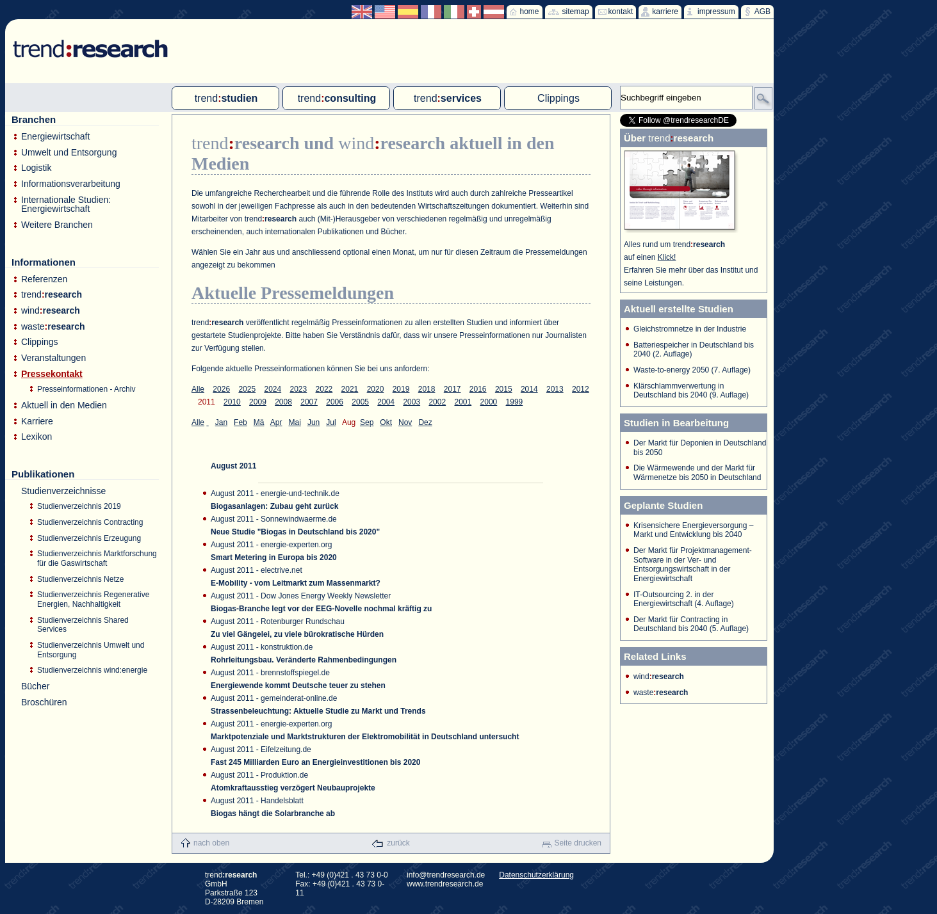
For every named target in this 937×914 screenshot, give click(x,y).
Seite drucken (578, 842)
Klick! (667, 257)
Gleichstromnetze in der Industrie (689, 329)
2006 (334, 401)
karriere (665, 11)
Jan (221, 422)
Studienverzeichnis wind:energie (92, 670)
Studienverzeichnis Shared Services (83, 625)
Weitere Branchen (57, 225)
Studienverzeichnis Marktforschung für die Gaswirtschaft (97, 558)
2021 (350, 389)
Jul (331, 422)
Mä (259, 422)
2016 (478, 389)
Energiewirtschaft (55, 136)
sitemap (575, 11)
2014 (529, 389)
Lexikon (36, 437)
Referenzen (44, 279)
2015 (503, 389)
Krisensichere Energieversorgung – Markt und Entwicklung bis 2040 (693, 530)
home (529, 11)
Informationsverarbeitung (70, 184)
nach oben (211, 842)
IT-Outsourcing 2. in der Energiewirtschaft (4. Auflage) (683, 599)
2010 (232, 401)
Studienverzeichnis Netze (80, 579)
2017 (452, 389)
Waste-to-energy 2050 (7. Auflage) (692, 369)
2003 (411, 401)
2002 (437, 401)
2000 (489, 401)
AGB (762, 11)
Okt (386, 422)
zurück (398, 842)
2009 (257, 401)
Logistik (36, 168)
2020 (375, 389)
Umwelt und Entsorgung (69, 152)
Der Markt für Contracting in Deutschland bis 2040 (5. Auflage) (691, 624)
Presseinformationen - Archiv (86, 389)
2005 (360, 401)
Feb (240, 422)
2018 (427, 389)
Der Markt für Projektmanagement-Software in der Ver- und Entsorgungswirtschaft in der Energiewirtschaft (692, 564)
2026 (221, 389)
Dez (425, 422)
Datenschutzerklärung (536, 874)
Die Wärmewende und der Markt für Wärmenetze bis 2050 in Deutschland (697, 472)
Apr (276, 422)
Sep (366, 422)
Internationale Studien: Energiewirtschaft (66, 204)
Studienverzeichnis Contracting (90, 522)
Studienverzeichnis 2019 (79, 506)
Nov (405, 422)
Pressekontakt (52, 374)
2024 (272, 389)
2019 (401, 389)
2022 (324, 389)
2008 (283, 401)
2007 (309, 401)
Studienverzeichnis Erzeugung (89, 538)
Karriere (37, 421)
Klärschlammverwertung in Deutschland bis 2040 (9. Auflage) (691, 390)
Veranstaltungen (53, 358)
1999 (514, 401)
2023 (298, 389)
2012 (580, 389)
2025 (247, 389)
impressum (716, 11)
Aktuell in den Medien (64, 405)
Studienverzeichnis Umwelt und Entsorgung (90, 650)
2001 (462, 401)
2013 (555, 389)
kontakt (620, 11)
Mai (295, 422)
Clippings (39, 342)
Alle (197, 389)
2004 (386, 401)
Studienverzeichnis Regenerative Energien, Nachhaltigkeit (93, 599)
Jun (313, 422)
